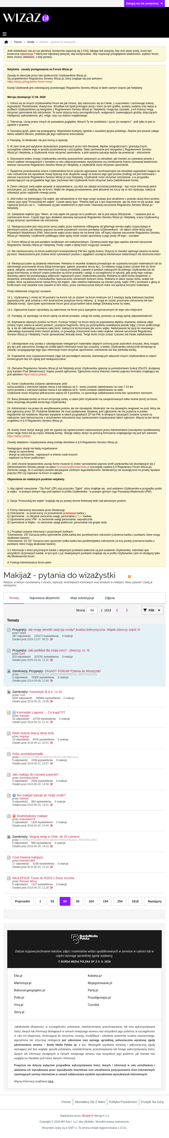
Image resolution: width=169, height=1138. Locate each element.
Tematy (14, 598)
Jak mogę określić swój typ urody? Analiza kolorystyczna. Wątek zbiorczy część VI (84, 629)
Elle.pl (18, 976)
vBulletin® (87, 1115)
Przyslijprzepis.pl (99, 997)
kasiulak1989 (27, 860)
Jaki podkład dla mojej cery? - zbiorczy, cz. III (59, 650)
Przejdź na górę (152, 1102)
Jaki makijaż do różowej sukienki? (35, 774)
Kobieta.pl (94, 976)
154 (105, 901)
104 (91, 901)
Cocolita (93, 1005)
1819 (135, 901)
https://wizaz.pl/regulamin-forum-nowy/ (29, 81)
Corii (22, 653)
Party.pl (93, 990)
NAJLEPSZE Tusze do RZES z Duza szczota (43, 878)
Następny (155, 901)
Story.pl (19, 1012)
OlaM (23, 632)
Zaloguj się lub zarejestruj (144, 3)
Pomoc (66, 1102)
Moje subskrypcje (82, 598)
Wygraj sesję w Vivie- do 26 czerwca (54, 836)
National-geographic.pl (29, 990)
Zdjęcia (110, 598)
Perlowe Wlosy (28, 881)
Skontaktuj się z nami (90, 1102)
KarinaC (24, 798)
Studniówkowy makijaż (32, 816)
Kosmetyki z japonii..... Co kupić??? (41, 712)
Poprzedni (22, 901)
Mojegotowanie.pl (100, 983)
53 (52, 901)
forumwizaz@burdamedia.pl (73, 466)
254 (119, 901)
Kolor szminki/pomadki (27, 754)
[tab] (14, 598)
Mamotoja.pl (22, 983)
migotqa (24, 736)
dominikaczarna (29, 777)
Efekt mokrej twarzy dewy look (33, 733)
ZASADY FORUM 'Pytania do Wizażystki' (73, 671)
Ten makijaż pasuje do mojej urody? (41, 795)
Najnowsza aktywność (44, 598)
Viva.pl (18, 1005)
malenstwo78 (27, 819)
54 (65, 901)
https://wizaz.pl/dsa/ (34, 374)
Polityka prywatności (123, 1102)
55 (77, 901)
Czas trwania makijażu (27, 857)
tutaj (50, 1081)
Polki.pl (19, 997)
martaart (24, 715)
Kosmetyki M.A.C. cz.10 (45, 691)
